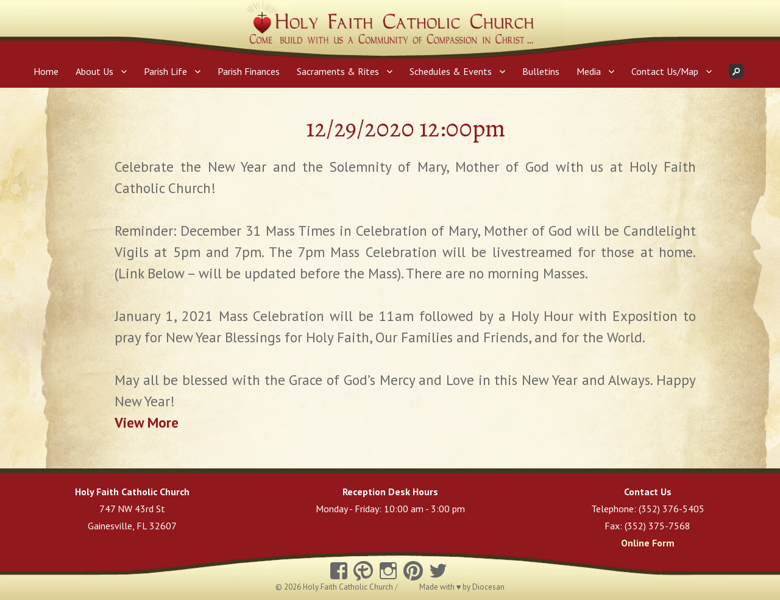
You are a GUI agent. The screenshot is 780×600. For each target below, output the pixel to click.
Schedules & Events (451, 71)
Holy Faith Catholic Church (349, 587)
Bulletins (540, 71)
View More (147, 422)
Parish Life (165, 71)
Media (588, 71)
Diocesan (488, 587)
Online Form (648, 543)
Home (46, 71)
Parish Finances (249, 71)
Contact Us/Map (664, 71)
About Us (94, 71)
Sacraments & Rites (338, 71)
